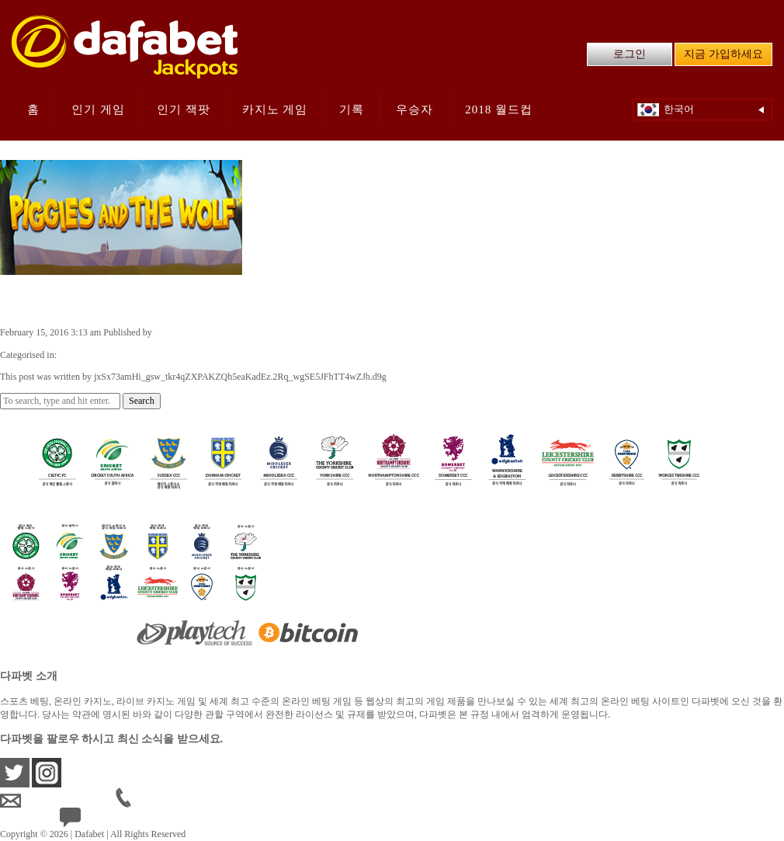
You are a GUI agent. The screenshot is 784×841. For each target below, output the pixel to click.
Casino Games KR (93, 354)
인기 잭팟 (183, 109)
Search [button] (141, 400)
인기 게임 (98, 109)
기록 (351, 109)
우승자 (414, 109)
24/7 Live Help (100, 820)
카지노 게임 (275, 109)
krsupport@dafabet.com (58, 800)
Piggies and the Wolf (81, 300)
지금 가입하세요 (723, 54)
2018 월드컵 (498, 109)
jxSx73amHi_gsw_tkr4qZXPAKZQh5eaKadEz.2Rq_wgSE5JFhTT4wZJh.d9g (300, 332)
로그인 (629, 54)
